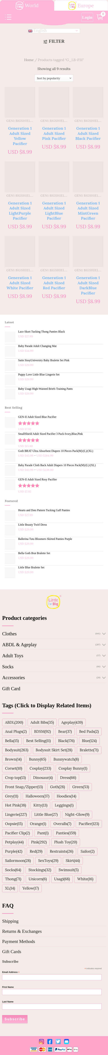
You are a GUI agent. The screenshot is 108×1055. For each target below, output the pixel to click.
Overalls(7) (62, 823)
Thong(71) (13, 879)
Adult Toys (12, 655)
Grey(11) (11, 796)
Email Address (11, 972)
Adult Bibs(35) (42, 722)
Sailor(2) (88, 851)
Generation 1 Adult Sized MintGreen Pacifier (88, 211)
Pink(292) (39, 842)
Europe (81, 5)
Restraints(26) (61, 851)
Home (29, 60)
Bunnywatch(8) (66, 759)
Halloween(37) (37, 796)
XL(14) (10, 888)
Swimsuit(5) (68, 869)
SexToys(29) (48, 860)
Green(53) (80, 786)
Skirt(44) (73, 860)
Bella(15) (12, 740)
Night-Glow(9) (77, 814)
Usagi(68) (62, 879)
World (27, 5)
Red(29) (36, 851)
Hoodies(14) (66, 796)
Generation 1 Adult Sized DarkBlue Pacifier (88, 285)
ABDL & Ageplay (19, 644)
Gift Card (11, 688)
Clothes (9, 633)
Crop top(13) (15, 777)
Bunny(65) (37, 759)
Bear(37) (65, 731)
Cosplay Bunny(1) (73, 768)
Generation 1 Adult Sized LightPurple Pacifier (20, 211)
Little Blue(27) (46, 814)
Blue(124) (89, 740)
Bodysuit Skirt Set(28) (54, 750)
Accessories (13, 677)
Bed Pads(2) (89, 731)
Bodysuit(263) (16, 750)
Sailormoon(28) (18, 860)
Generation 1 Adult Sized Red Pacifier (54, 282)
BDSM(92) (42, 731)
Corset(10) (13, 768)
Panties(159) (66, 833)
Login (87, 17)
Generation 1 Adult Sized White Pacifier (20, 282)
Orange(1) (38, 823)
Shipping (10, 921)
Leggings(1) (64, 805)
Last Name (7, 1001)
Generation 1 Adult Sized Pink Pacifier (54, 133)
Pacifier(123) (89, 823)
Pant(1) (43, 833)
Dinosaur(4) (43, 777)
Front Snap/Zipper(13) (24, 786)
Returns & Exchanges (22, 931)
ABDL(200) (14, 722)
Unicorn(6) (38, 879)
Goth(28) (57, 786)
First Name (8, 987)
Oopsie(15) (14, 823)
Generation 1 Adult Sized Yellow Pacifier (20, 136)
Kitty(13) (40, 805)
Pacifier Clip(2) (17, 833)
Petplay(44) (14, 842)
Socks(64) (13, 869)
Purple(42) (13, 851)
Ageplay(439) (72, 722)
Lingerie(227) (16, 814)
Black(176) (66, 740)
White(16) (85, 879)
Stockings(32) (40, 869)
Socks (7, 666)
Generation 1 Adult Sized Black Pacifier (88, 133)
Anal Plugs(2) (16, 731)
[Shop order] (54, 78)
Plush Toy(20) (65, 842)
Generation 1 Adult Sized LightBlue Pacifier (54, 211)
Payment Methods (18, 941)
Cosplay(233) (40, 768)
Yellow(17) (30, 888)
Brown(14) (13, 759)
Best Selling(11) (38, 740)
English (37, 31)
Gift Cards (11, 951)
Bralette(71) (89, 750)
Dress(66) (68, 777)
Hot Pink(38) (15, 805)
